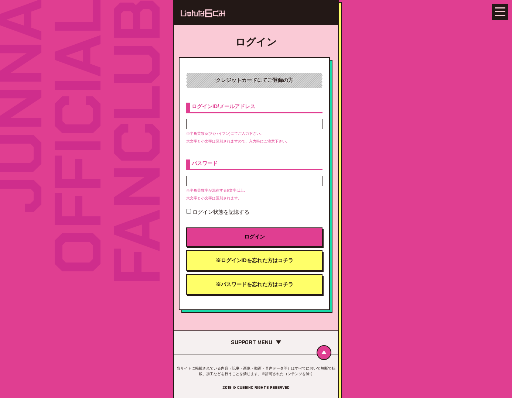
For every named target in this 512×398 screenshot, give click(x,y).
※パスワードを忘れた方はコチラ (254, 284)
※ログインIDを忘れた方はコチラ (254, 260)
